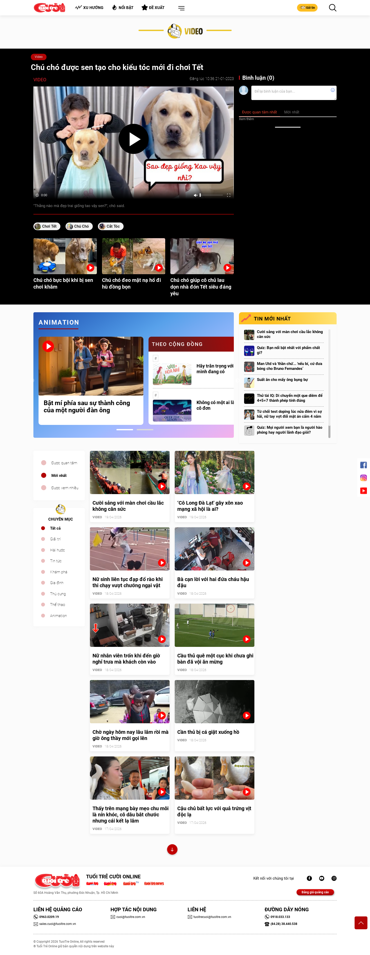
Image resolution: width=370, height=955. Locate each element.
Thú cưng (58, 594)
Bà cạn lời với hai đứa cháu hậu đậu (213, 582)
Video (39, 57)
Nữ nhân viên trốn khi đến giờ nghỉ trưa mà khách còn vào (126, 659)
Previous (32, 380)
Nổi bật (122, 7)
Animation (58, 615)
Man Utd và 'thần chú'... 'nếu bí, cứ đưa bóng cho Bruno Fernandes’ (289, 366)
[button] (180, 8)
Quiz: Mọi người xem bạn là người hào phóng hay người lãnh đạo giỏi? (289, 430)
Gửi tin (307, 7)
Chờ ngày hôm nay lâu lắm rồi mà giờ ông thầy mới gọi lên (130, 735)
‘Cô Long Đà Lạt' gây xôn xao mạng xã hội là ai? (210, 506)
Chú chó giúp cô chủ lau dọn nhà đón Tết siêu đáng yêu (200, 287)
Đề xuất (153, 7)
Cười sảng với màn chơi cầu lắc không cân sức (290, 334)
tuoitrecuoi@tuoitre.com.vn (209, 917)
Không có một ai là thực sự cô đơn (224, 405)
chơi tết (49, 226)
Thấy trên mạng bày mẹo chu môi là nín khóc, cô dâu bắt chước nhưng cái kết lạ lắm (130, 814)
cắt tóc (113, 226)
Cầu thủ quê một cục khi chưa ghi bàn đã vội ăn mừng (215, 659)
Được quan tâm (64, 463)
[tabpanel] (91, 381)
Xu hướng (89, 7)
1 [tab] (124, 429)
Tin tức (56, 561)
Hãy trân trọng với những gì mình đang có (225, 368)
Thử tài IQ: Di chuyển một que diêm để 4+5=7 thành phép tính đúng (289, 398)
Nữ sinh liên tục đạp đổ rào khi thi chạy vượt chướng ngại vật (127, 582)
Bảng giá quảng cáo (315, 892)
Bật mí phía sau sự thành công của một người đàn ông (87, 406)
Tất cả (55, 528)
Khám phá (58, 572)
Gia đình (56, 583)
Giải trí (55, 539)
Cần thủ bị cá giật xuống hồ (208, 732)
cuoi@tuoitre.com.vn (127, 917)
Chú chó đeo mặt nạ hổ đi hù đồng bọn (131, 283)
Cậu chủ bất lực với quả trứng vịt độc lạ (214, 811)
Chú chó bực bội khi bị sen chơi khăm (63, 283)
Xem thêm (246, 119)
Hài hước (57, 550)
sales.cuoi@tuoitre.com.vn (54, 924)
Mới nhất (59, 475)
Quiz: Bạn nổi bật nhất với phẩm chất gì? (288, 350)
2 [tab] (145, 429)
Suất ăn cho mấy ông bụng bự (282, 379)
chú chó (81, 226)
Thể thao (57, 604)
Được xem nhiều (64, 488)
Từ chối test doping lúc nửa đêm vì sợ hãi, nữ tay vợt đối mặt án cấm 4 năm (289, 414)
